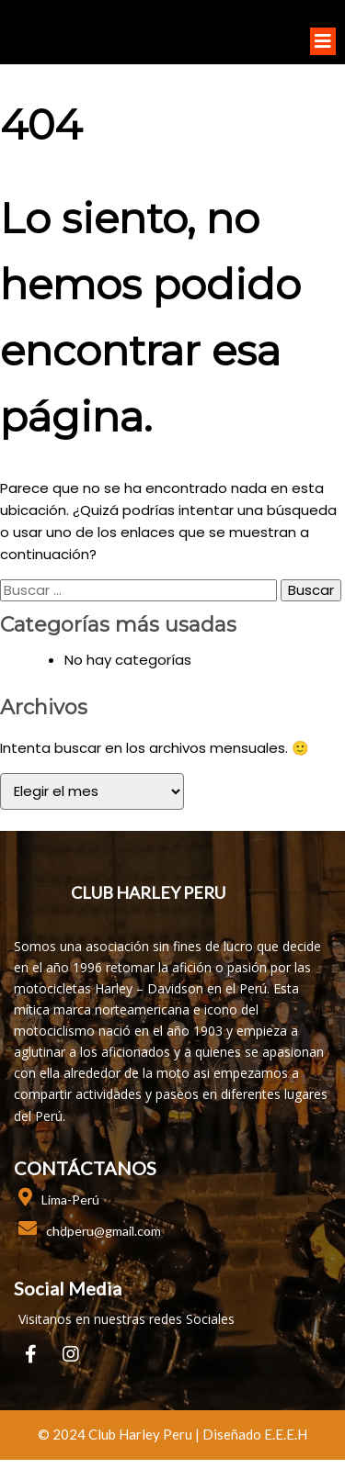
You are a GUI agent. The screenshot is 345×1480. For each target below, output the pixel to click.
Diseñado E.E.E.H (254, 1436)
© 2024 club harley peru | (120, 1436)
